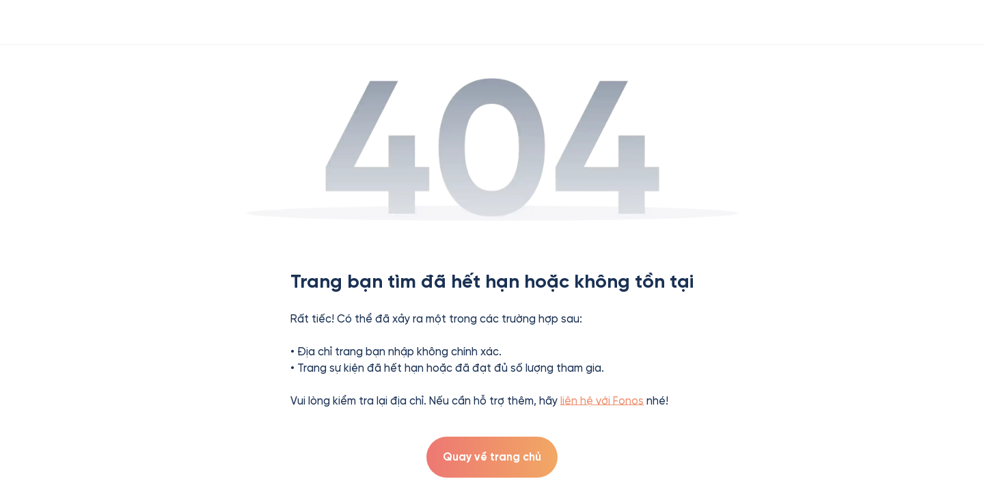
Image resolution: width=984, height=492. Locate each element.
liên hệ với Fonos (602, 401)
